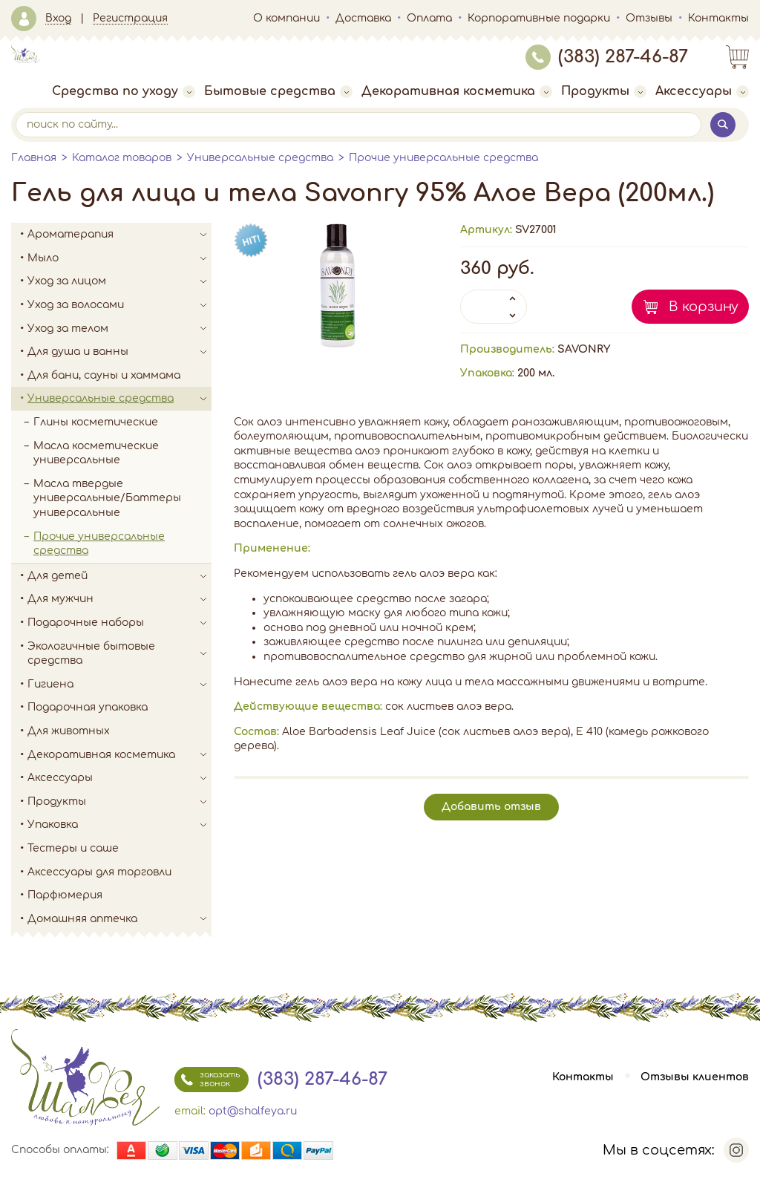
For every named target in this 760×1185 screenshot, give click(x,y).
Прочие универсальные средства (443, 157)
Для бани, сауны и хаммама (103, 375)
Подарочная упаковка (87, 707)
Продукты (603, 91)
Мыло (119, 258)
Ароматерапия (119, 235)
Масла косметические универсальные (96, 453)
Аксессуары (702, 91)
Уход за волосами (119, 305)
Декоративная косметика (456, 91)
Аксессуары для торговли (99, 872)
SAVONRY (583, 349)
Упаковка (119, 825)
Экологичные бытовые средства (119, 654)
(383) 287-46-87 (606, 57)
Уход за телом (119, 329)
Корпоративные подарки (539, 18)
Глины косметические (95, 422)
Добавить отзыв (491, 806)
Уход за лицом (119, 281)
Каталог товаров (121, 157)
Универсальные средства (260, 157)
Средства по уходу (123, 91)
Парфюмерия (64, 895)
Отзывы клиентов (695, 1077)
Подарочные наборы (119, 623)
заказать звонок (207, 1079)
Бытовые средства (278, 91)
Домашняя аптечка (119, 919)
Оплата (429, 18)
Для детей (119, 576)
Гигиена (119, 684)
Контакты (718, 18)
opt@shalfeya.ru (253, 1111)
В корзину (703, 306)
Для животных (68, 731)
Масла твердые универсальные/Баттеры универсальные (107, 498)
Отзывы (649, 18)
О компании (286, 18)
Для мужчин (119, 599)
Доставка (363, 18)
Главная (33, 157)
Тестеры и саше (73, 848)
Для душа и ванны (119, 352)
